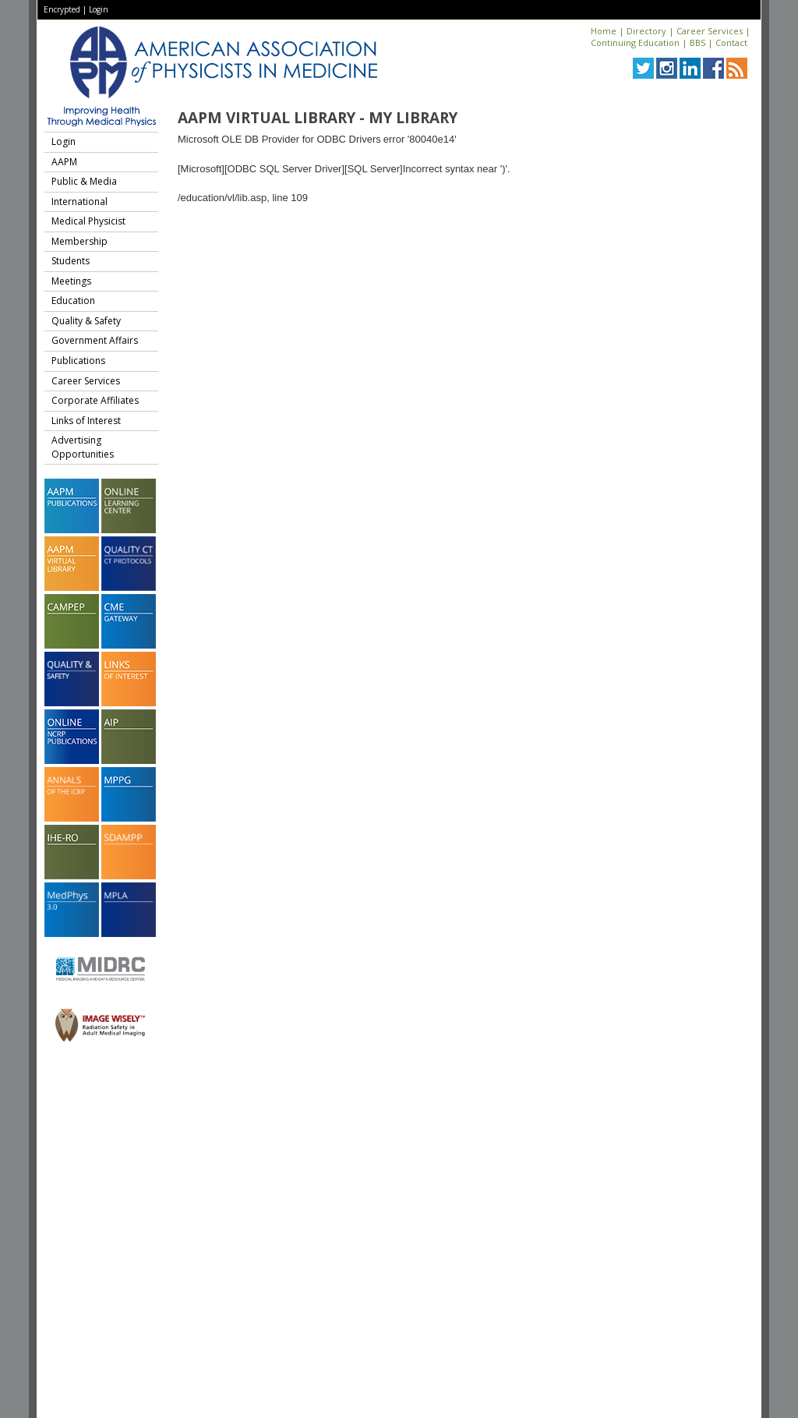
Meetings (71, 281)
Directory (646, 31)
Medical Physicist (88, 221)
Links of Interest (86, 420)
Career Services (709, 31)
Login (98, 9)
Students (70, 260)
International (79, 201)
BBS (697, 42)
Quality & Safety (86, 320)
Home (603, 31)
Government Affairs (94, 340)
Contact (731, 42)
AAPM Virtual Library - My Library (317, 118)
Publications (78, 360)
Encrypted (62, 9)
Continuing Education (635, 42)
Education (73, 300)
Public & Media (84, 181)
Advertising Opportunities (82, 447)
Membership (79, 241)
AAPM (64, 161)
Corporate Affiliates (95, 400)
